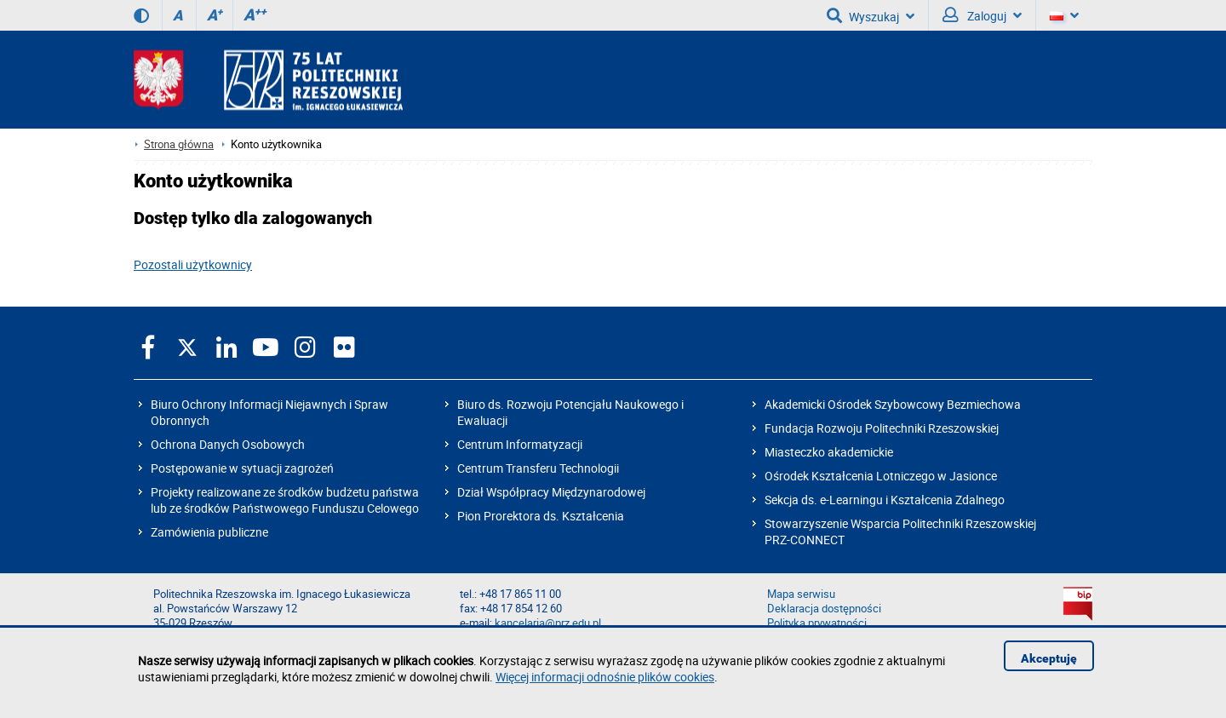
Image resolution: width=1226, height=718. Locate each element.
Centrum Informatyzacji (519, 444)
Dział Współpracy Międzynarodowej (551, 492)
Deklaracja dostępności (824, 608)
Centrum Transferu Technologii (538, 468)
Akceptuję (1049, 658)
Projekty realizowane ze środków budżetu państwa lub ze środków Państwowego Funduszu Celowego (285, 500)
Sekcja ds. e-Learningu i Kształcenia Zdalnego (885, 499)
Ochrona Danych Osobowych (228, 444)
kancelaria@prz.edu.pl (548, 623)
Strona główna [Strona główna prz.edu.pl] (179, 144)
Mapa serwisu (801, 594)
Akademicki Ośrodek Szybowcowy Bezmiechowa (893, 404)
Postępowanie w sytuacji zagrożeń (242, 468)
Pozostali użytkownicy (193, 264)
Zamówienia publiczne (209, 532)
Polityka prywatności (817, 623)
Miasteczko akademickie (829, 452)
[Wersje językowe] (1064, 15)
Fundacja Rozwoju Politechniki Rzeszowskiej (882, 428)
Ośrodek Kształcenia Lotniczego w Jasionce (881, 476)
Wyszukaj (870, 15)
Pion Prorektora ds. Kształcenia (540, 516)
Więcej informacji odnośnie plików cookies (605, 677)
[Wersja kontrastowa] (141, 15)
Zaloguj (982, 15)
